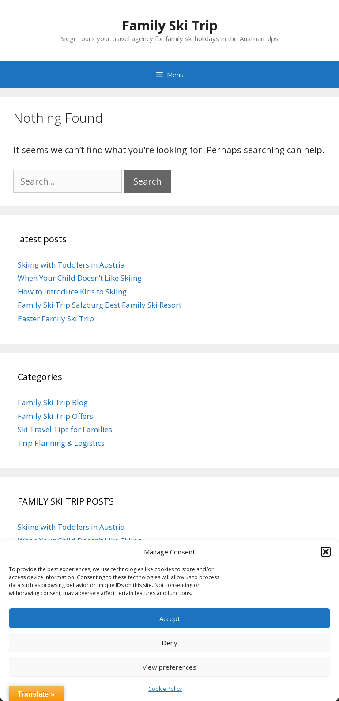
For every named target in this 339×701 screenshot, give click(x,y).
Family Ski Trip (170, 25)
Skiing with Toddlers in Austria (71, 265)
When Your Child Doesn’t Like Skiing (80, 278)
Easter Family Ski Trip (56, 318)
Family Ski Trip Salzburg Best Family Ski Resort (99, 305)
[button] (325, 551)
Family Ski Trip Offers (55, 416)
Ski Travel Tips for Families (65, 429)
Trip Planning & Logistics (61, 443)
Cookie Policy (165, 689)
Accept (169, 618)
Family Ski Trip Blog (53, 402)
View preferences (169, 667)
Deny (169, 642)
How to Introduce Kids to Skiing (72, 291)
